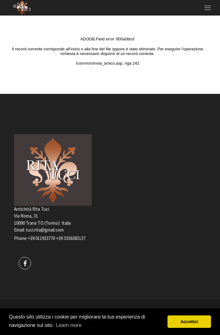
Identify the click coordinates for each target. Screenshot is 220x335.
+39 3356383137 (70, 238)
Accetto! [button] (189, 321)
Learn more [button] (69, 325)
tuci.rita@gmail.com (45, 230)
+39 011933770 (41, 238)
